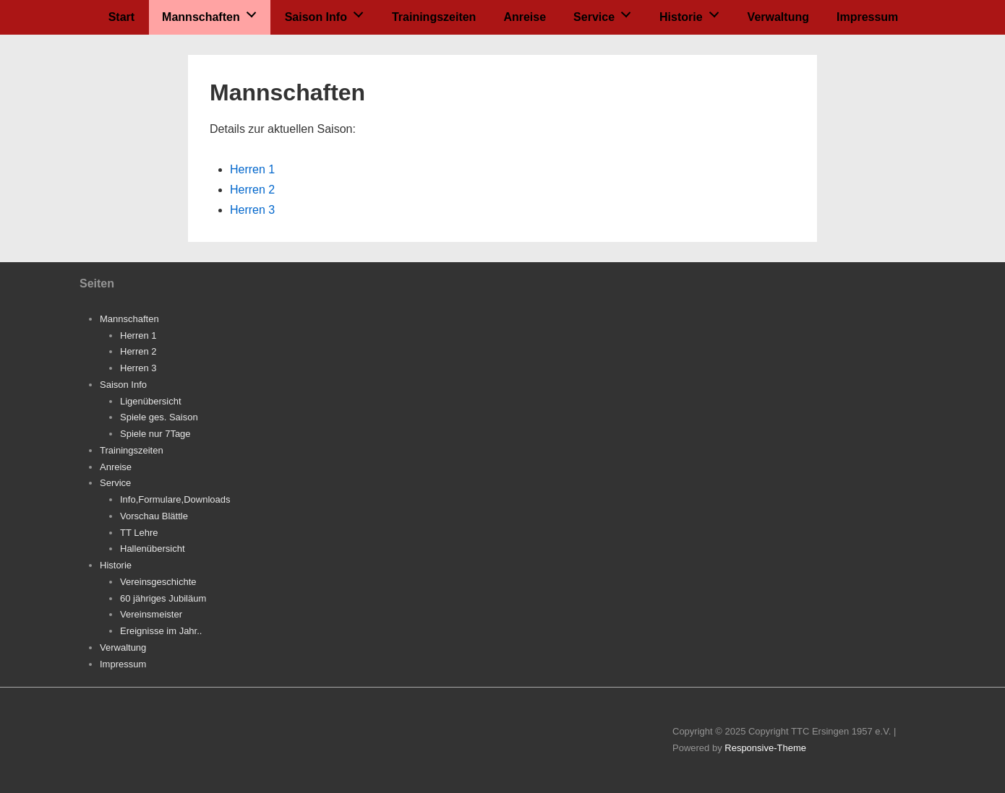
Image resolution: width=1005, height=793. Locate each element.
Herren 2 (252, 189)
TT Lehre (139, 532)
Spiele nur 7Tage (155, 433)
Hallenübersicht (152, 548)
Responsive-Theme (765, 747)
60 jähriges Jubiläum (163, 598)
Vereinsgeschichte (158, 581)
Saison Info (328, 12)
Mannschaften (213, 12)
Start (121, 17)
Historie (693, 12)
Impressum (867, 17)
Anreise (524, 17)
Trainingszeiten (434, 17)
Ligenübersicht (150, 401)
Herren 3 (252, 210)
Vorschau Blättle (154, 516)
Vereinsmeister (151, 614)
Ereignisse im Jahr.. (161, 630)
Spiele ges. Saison (159, 417)
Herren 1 (252, 169)
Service (606, 12)
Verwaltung (778, 17)
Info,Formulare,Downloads (175, 499)
